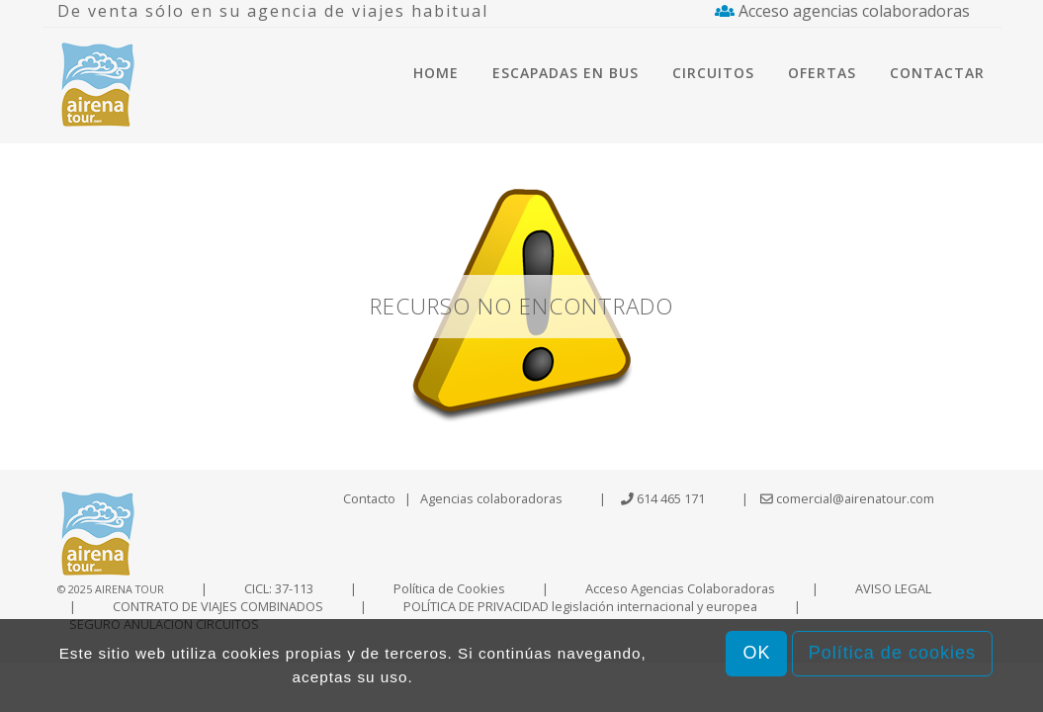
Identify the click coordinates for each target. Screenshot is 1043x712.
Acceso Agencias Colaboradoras (680, 588)
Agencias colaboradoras (491, 498)
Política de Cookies (449, 588)
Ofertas (822, 72)
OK (756, 653)
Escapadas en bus (565, 72)
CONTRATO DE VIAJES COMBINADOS (218, 606)
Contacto (369, 498)
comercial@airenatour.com (847, 498)
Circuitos (713, 72)
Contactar (937, 72)
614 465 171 (671, 498)
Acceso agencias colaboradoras (842, 11)
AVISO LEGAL (893, 588)
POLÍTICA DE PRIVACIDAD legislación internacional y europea (580, 606)
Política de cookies (892, 653)
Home (436, 72)
